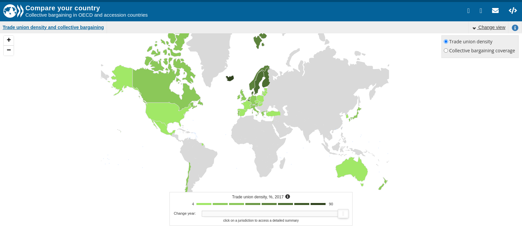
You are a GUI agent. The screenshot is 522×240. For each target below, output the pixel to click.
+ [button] (9, 41)
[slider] (343, 213)
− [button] (9, 51)
